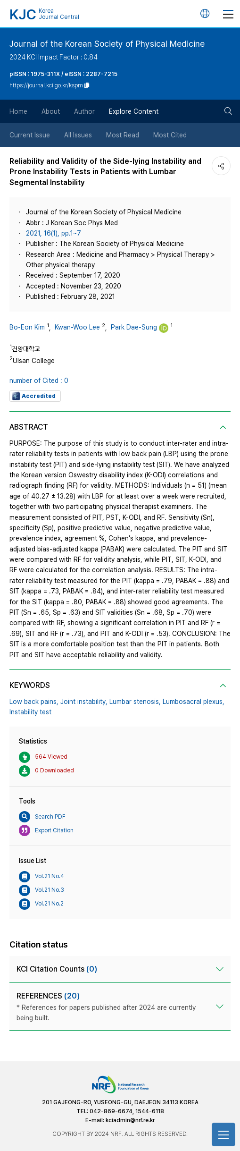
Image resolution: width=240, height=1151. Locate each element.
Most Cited (170, 135)
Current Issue (29, 135)
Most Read (122, 135)
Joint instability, (84, 701)
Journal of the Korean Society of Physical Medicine (107, 44)
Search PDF (42, 816)
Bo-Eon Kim (27, 327)
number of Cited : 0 (38, 380)
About (50, 111)
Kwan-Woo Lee (77, 327)
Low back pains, (33, 701)
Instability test (30, 712)
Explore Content (133, 111)
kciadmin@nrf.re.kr (130, 1120)
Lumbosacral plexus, (193, 701)
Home (18, 111)
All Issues (78, 135)
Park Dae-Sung (134, 327)
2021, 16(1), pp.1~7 (53, 233)
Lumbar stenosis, (135, 701)
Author (84, 111)
